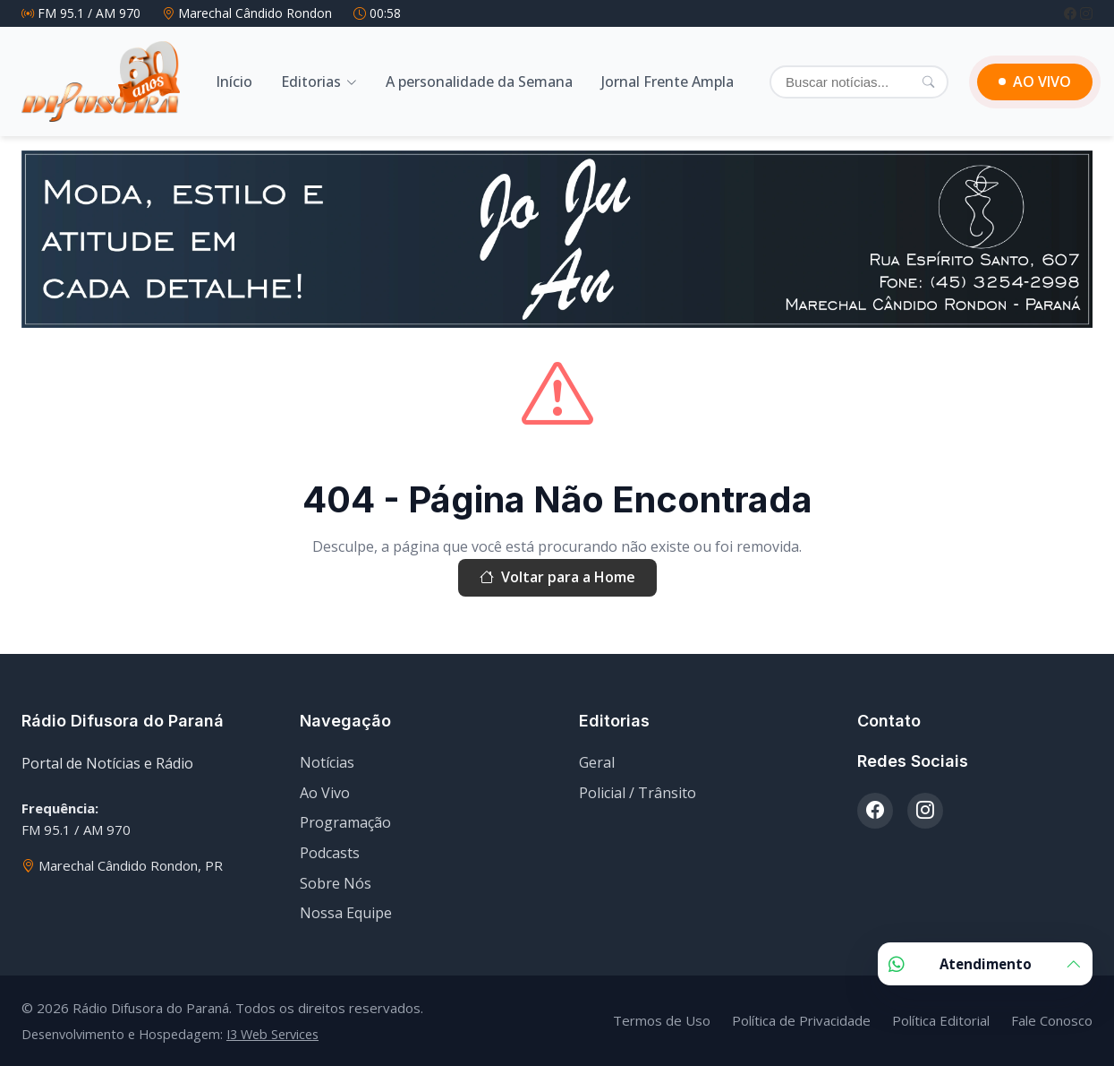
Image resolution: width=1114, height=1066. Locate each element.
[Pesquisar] (928, 81)
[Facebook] (1072, 12)
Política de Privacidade (801, 1020)
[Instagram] (1086, 12)
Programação (345, 822)
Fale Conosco (1052, 1020)
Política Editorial (941, 1020)
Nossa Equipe (346, 913)
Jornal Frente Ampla (667, 81)
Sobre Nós (335, 883)
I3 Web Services (272, 1034)
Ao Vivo (325, 793)
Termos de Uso (661, 1020)
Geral (597, 762)
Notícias (327, 762)
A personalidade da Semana (479, 81)
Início (234, 81)
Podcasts (330, 853)
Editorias (311, 81)
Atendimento (985, 964)
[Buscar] (859, 82)
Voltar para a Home (557, 577)
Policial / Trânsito (637, 793)
